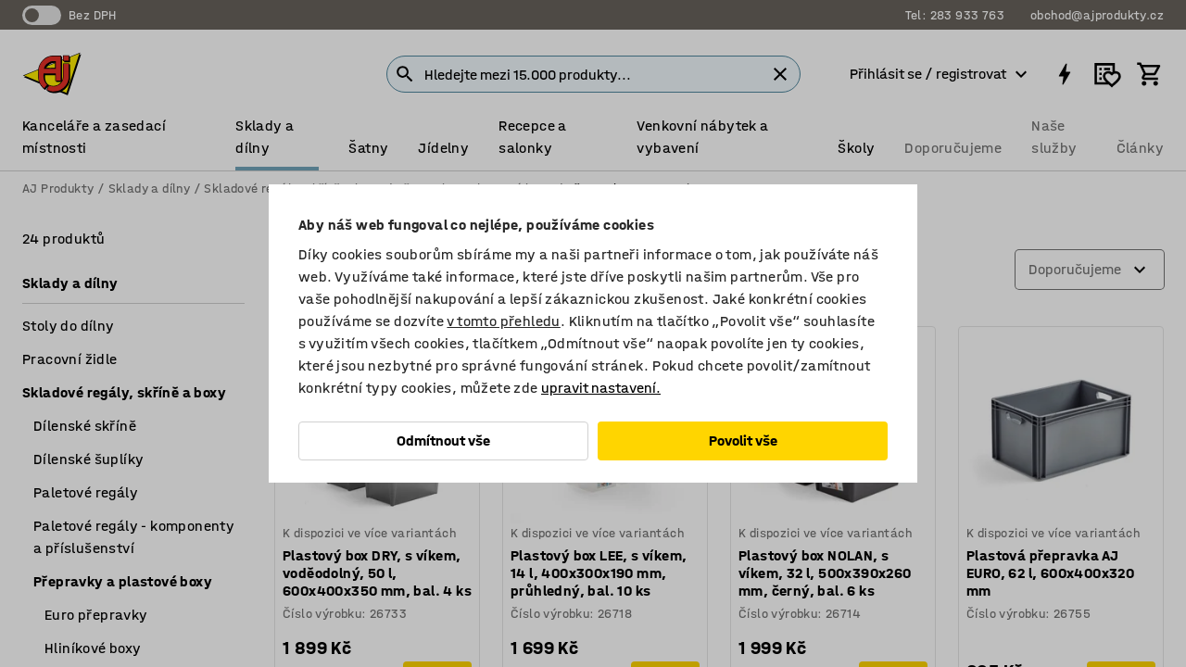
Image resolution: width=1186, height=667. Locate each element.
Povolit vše (743, 440)
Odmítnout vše (443, 440)
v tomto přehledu (503, 321)
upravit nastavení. (601, 387)
